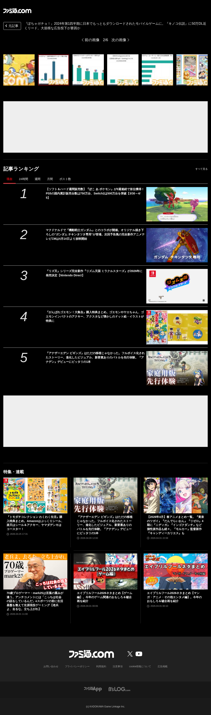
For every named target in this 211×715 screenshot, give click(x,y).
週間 (37, 179)
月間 (50, 179)
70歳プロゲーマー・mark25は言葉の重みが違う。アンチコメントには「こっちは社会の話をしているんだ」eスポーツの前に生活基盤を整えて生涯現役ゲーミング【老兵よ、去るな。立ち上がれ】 (35, 601)
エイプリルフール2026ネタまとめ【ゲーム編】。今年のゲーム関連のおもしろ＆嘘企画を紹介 (104, 597)
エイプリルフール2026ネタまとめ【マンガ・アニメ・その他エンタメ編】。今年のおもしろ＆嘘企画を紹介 (174, 597)
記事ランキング (21, 169)
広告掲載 (163, 666)
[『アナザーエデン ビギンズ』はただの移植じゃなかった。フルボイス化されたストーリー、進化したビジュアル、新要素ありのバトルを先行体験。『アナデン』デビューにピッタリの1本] (177, 368)
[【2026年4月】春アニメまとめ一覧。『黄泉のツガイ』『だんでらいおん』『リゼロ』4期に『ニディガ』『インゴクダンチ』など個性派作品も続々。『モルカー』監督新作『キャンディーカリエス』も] (176, 496)
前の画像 (92, 40)
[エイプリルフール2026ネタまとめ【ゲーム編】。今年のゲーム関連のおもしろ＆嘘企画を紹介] (106, 571)
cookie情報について (140, 666)
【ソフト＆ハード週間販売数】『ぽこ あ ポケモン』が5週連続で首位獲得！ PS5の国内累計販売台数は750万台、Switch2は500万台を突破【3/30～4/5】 (95, 193)
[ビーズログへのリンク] (119, 689)
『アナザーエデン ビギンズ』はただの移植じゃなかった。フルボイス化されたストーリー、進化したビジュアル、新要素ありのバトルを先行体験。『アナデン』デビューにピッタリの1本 (95, 357)
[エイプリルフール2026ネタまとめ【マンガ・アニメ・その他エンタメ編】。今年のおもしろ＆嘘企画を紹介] (176, 571)
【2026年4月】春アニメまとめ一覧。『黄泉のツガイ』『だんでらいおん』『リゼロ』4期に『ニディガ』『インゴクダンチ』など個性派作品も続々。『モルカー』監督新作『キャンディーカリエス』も (175, 525)
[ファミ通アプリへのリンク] (93, 689)
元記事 (11, 26)
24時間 (23, 179)
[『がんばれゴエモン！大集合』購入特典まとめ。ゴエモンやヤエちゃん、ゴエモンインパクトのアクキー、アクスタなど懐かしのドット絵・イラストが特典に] (177, 327)
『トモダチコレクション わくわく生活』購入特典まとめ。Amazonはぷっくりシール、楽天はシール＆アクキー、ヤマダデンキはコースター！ (35, 523)
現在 (9, 179)
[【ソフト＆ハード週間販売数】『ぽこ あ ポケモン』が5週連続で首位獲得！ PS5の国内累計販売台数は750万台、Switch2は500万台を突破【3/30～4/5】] (177, 204)
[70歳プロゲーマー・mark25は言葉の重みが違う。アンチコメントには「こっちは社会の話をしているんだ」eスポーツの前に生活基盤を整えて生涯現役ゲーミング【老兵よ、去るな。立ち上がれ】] (35, 571)
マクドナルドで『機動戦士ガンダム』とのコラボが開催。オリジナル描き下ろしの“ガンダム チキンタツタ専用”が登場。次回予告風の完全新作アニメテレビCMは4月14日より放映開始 (95, 234)
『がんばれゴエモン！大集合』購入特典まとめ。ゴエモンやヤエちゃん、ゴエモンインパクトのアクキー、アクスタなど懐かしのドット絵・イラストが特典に (95, 316)
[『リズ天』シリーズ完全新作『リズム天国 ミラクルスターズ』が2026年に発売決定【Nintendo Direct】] (177, 286)
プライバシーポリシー (77, 666)
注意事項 (118, 666)
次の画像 (118, 40)
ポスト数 (65, 179)
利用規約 (101, 666)
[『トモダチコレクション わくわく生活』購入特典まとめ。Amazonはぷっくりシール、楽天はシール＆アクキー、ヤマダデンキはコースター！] (35, 496)
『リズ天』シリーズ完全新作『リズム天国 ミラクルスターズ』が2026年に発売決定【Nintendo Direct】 (94, 273)
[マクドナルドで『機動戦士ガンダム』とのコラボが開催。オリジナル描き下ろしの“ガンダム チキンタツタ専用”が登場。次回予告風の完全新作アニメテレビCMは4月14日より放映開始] (177, 245)
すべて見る (201, 168)
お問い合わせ (50, 666)
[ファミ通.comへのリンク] (17, 10)
